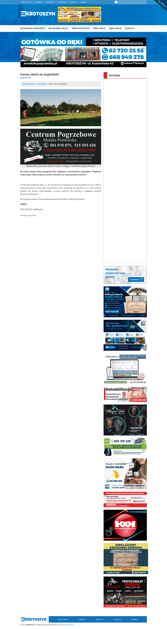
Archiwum (50, 2)
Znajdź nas (62, 2)
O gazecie (38, 2)
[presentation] (22, 47)
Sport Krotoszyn (80, 28)
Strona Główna (25, 2)
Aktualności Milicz (58, 28)
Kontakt (84, 2)
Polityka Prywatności (65, 625)
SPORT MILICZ (42, 84)
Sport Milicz (99, 28)
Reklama (73, 2)
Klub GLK (129, 28)
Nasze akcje (115, 28)
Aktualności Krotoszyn (32, 28)
